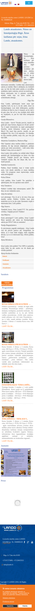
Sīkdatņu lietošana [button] (9, 598)
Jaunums (6, 257)
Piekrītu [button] (24, 606)
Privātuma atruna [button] (8, 601)
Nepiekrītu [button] (10, 606)
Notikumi (6, 253)
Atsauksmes (7, 261)
